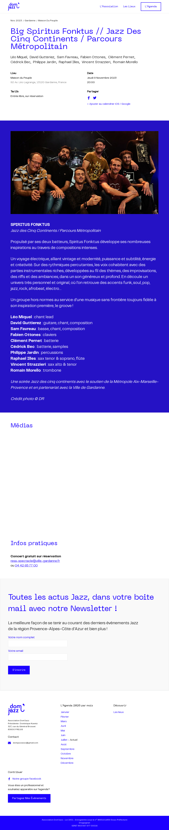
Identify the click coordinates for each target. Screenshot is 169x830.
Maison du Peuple (48, 20)
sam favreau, (68, 57)
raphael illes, (69, 62)
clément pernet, (121, 57)
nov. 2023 (16, 20)
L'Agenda (151, 6)
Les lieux (119, 712)
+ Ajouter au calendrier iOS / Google (108, 104)
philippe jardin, (45, 62)
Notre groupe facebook (24, 779)
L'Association (109, 6)
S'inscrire (18, 670)
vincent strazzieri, (96, 62)
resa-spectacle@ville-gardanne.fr (35, 561)
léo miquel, (19, 57)
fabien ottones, (93, 57)
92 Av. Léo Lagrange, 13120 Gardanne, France (39, 82)
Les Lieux (129, 6)
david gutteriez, (42, 57)
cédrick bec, (21, 62)
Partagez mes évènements (29, 798)
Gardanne (30, 20)
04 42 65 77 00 (26, 565)
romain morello (125, 62)
